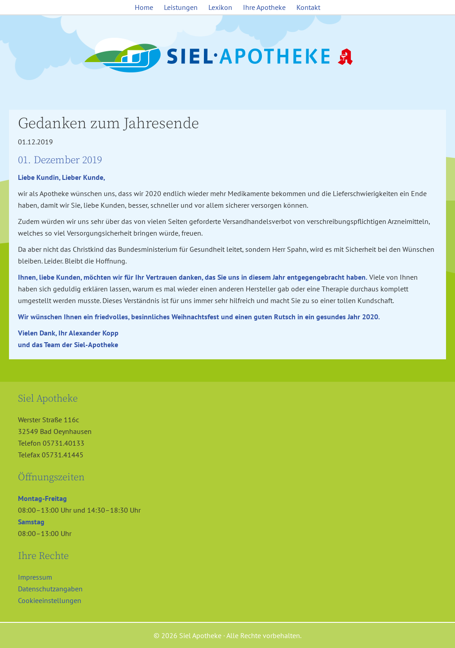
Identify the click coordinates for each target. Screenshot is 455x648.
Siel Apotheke (227, 56)
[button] (20, 628)
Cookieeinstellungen (49, 600)
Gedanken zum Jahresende (108, 123)
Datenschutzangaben (50, 588)
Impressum (35, 576)
